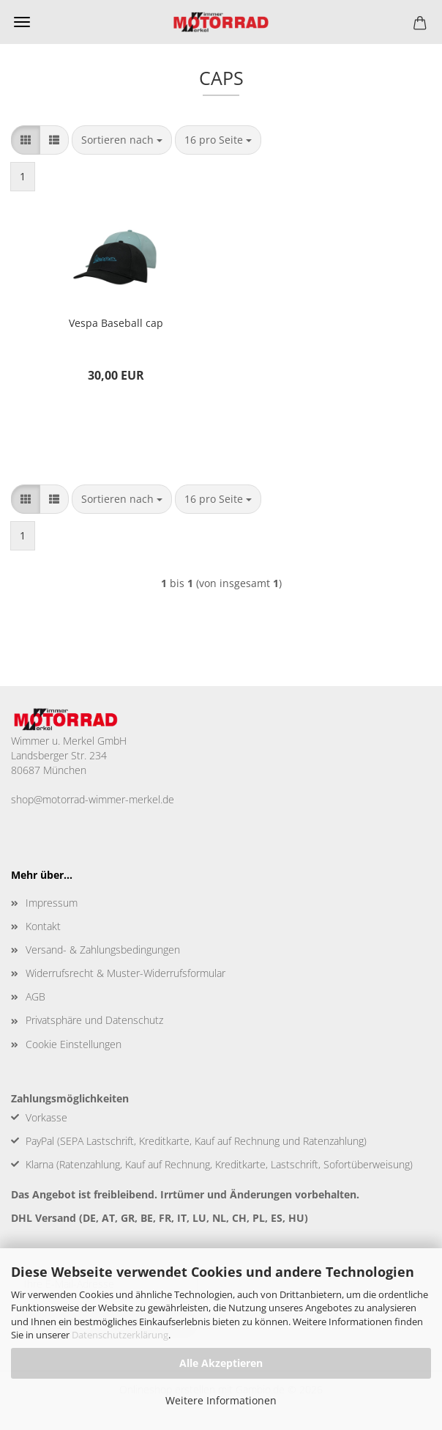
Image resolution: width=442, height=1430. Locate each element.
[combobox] (122, 140)
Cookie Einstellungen (73, 1044)
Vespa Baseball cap (116, 323)
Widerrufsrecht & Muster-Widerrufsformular (125, 973)
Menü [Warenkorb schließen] (22, 22)
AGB (35, 996)
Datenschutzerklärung (120, 1334)
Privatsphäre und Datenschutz (94, 1020)
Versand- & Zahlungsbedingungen (103, 950)
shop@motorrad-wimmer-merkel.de (92, 799)
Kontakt (43, 926)
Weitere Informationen (221, 1400)
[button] (25, 140)
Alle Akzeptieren (221, 1363)
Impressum (52, 903)
